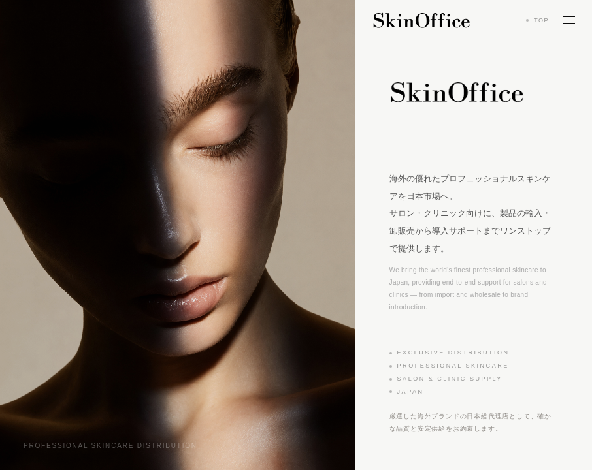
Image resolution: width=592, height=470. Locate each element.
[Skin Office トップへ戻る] (421, 20)
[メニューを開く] (569, 19)
